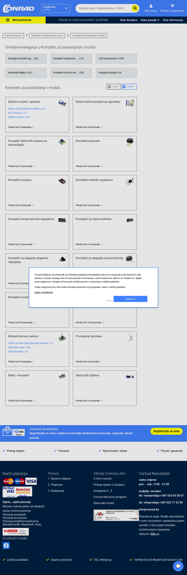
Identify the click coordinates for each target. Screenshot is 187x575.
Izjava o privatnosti (43, 292)
